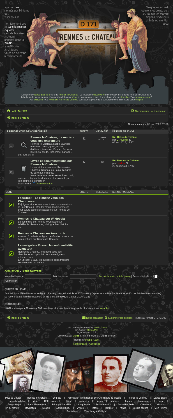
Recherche (83, 401)
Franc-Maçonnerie (37, 404)
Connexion (12, 271)
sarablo (104, 308)
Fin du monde (12, 408)
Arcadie (46, 408)
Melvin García (101, 327)
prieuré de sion (143, 97)
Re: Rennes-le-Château (125, 160)
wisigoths (38, 99)
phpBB (76, 335)
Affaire (123, 408)
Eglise (35, 401)
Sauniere (114, 401)
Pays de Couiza (13, 398)
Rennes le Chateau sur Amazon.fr (41, 233)
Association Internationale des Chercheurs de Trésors (94, 398)
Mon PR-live (161, 408)
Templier (109, 408)
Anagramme (83, 404)
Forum (128, 401)
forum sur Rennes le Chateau (63, 99)
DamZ (69, 401)
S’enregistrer (32, 271)
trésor (74, 97)
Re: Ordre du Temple (124, 137)
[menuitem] (11, 111)
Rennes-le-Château (137, 398)
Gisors (160, 404)
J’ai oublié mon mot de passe (115, 276)
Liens (9, 192)
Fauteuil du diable (16, 401)
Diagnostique (14, 404)
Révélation (30, 408)
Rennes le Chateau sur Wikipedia (41, 218)
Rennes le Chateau (68, 94)
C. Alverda (122, 139)
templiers (126, 97)
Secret (161, 401)
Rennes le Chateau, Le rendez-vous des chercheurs (52, 139)
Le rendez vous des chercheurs (26, 131)
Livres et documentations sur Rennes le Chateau (51, 162)
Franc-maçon (144, 401)
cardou (121, 163)
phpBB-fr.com (92, 340)
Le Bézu (57, 398)
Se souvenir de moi (145, 276)
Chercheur (145, 404)
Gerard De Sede (126, 404)
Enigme (100, 401)
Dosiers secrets (140, 408)
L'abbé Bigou (160, 398)
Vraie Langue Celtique (95, 411)
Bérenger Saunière (61, 404)
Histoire (95, 408)
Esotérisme (72, 411)
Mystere (80, 408)
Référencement (52, 401)
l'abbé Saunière (42, 94)
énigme (139, 99)
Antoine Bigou (63, 408)
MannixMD (92, 330)
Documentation (43, 183)
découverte (98, 94)
